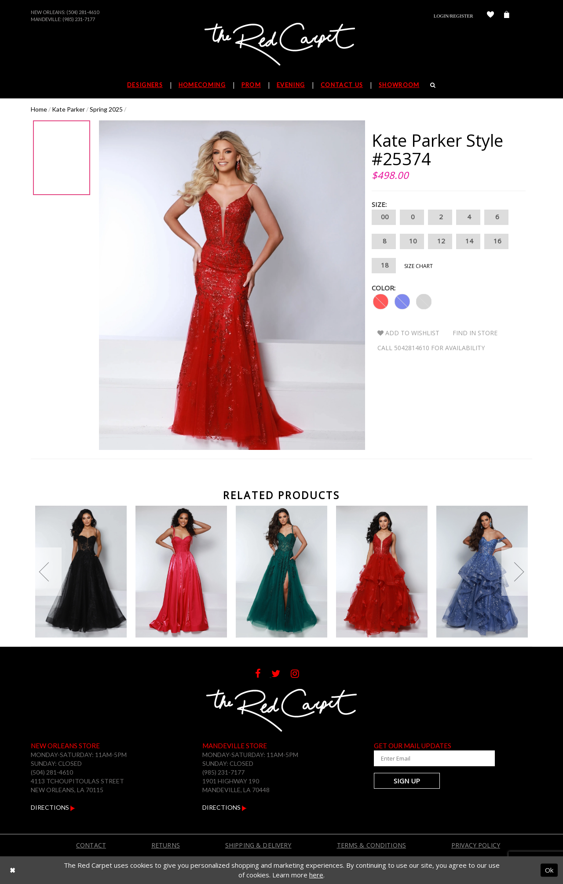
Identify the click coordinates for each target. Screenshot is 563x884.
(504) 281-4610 (82, 12)
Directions (53, 807)
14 (468, 241)
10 (412, 241)
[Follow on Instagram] (299, 674)
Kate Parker (68, 109)
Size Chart (418, 266)
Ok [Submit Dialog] (549, 870)
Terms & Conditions (371, 845)
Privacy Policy (475, 845)
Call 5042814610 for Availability (431, 348)
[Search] (433, 84)
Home (39, 109)
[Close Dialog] (12, 870)
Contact (91, 845)
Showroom (399, 84)
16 (496, 241)
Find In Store (475, 333)
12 (440, 241)
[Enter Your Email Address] (426, 758)
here (316, 874)
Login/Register (453, 15)
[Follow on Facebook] (263, 674)
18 (384, 265)
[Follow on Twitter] (281, 674)
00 (384, 217)
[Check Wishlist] (490, 15)
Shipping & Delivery (258, 845)
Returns (165, 845)
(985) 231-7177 (78, 19)
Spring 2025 (106, 109)
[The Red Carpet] (281, 45)
